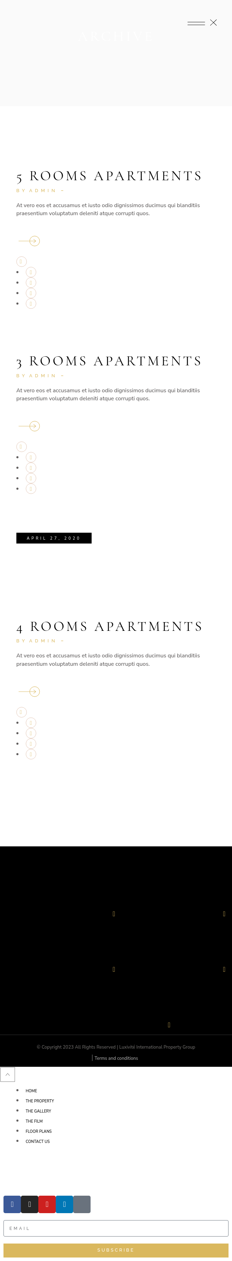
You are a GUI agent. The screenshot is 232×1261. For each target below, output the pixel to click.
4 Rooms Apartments (110, 626)
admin (43, 190)
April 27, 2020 (54, 538)
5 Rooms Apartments (109, 175)
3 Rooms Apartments (109, 360)
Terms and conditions (116, 1058)
